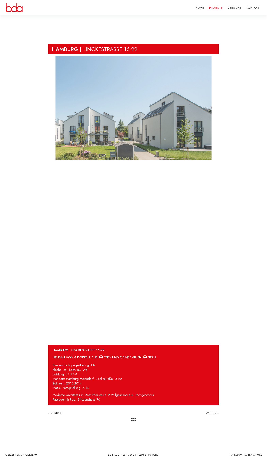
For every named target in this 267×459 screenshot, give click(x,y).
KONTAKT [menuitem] (252, 8)
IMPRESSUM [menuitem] (235, 455)
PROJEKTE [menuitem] (216, 8)
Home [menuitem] (199, 8)
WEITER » (212, 413)
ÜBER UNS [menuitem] (234, 8)
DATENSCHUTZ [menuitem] (253, 455)
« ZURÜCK (55, 413)
